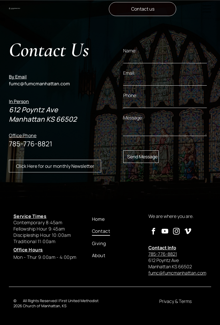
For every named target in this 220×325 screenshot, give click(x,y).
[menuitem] (115, 219)
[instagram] (176, 232)
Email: (129, 73)
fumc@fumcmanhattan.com (39, 83)
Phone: (130, 95)
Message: (133, 118)
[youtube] (165, 232)
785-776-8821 (30, 143)
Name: (130, 51)
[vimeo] (188, 232)
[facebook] (153, 232)
